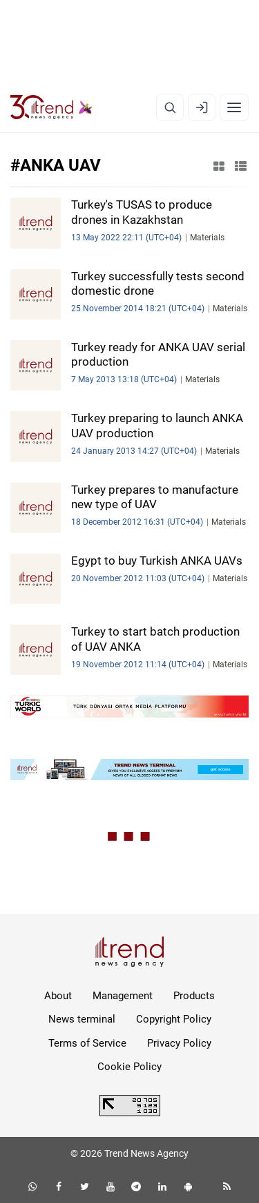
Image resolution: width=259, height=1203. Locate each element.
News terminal (81, 1019)
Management (123, 996)
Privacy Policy (179, 1043)
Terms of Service (87, 1043)
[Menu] (234, 107)
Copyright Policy (173, 1019)
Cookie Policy (129, 1066)
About (58, 996)
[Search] (170, 107)
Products (194, 996)
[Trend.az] (51, 107)
